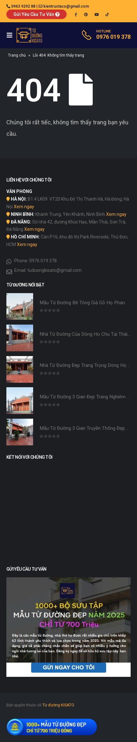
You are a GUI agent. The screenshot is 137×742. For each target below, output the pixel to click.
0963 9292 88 (23, 6)
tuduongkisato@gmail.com (54, 270)
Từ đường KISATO (58, 705)
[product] (19, 306)
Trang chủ (17, 55)
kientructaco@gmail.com (66, 6)
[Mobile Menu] (11, 35)
